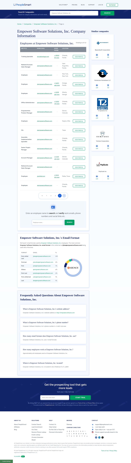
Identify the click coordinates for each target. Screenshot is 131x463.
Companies (27, 24)
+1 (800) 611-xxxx (56, 56)
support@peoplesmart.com (102, 424)
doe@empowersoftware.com (41, 280)
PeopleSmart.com (50, 405)
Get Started (112, 5)
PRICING (74, 5)
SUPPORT (91, 5)
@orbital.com (41, 176)
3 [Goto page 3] (55, 195)
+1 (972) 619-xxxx (56, 176)
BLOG (83, 5)
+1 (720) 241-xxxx (56, 158)
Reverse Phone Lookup (39, 432)
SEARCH (107, 15)
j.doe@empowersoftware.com (42, 277)
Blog (15, 429)
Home (19, 24)
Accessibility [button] (19, 456)
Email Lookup (36, 435)
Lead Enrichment (37, 427)
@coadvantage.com (43, 56)
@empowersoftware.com (44, 66)
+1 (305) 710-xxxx (56, 102)
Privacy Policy (91, 403)
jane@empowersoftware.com (42, 266)
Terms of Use (81, 403)
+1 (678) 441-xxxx (56, 93)
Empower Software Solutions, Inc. (45, 24)
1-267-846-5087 (98, 427)
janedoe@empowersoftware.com (43, 273)
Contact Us (52, 424)
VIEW (79, 57)
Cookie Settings (6, 461)
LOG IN (100, 5)
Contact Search (36, 424)
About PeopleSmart (20, 424)
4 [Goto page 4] (59, 195)
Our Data (34, 429)
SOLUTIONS (63, 5)
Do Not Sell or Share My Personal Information (56, 430)
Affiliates (17, 427)
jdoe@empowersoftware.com (42, 256)
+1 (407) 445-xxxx (57, 84)
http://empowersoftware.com (65, 313)
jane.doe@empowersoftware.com (43, 262)
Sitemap (69, 424)
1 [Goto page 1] (46, 195)
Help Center (53, 427)
